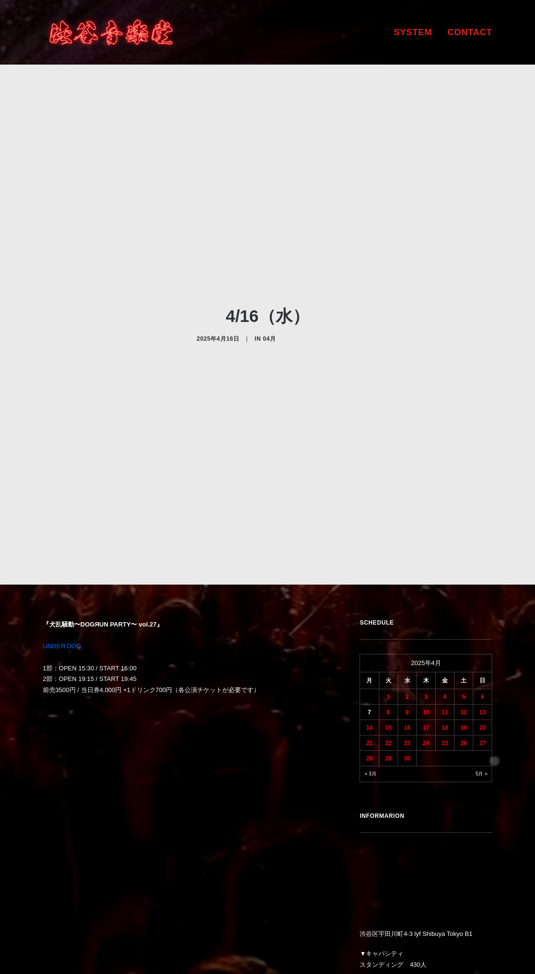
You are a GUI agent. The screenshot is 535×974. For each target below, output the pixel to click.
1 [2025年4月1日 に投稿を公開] (388, 617)
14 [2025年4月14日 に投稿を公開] (369, 647)
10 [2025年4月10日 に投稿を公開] (426, 632)
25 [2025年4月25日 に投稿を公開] (444, 663)
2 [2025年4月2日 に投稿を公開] (407, 617)
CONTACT (469, 32)
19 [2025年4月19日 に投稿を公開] (463, 647)
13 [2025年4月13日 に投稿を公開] (482, 632)
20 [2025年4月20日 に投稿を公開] (482, 647)
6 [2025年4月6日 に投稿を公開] (482, 617)
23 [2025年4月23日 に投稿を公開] (407, 663)
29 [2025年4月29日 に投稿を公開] (388, 678)
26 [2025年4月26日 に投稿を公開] (463, 663)
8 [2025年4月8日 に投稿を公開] (388, 632)
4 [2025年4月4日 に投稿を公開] (445, 617)
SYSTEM (413, 32)
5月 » (481, 693)
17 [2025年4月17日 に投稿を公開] (426, 647)
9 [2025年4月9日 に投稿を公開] (407, 632)
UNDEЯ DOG (62, 566)
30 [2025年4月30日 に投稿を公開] (407, 678)
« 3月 (370, 693)
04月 (269, 298)
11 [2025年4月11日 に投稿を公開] (444, 632)
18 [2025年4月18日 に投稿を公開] (444, 647)
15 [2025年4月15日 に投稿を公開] (388, 647)
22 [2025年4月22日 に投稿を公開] (388, 663)
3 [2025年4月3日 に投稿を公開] (426, 617)
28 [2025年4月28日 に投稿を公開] (369, 678)
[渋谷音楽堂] (111, 32)
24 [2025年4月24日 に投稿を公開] (426, 663)
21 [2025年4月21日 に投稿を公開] (369, 663)
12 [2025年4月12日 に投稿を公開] (463, 632)
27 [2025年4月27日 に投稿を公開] (482, 663)
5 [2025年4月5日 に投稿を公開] (464, 617)
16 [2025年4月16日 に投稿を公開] (407, 647)
